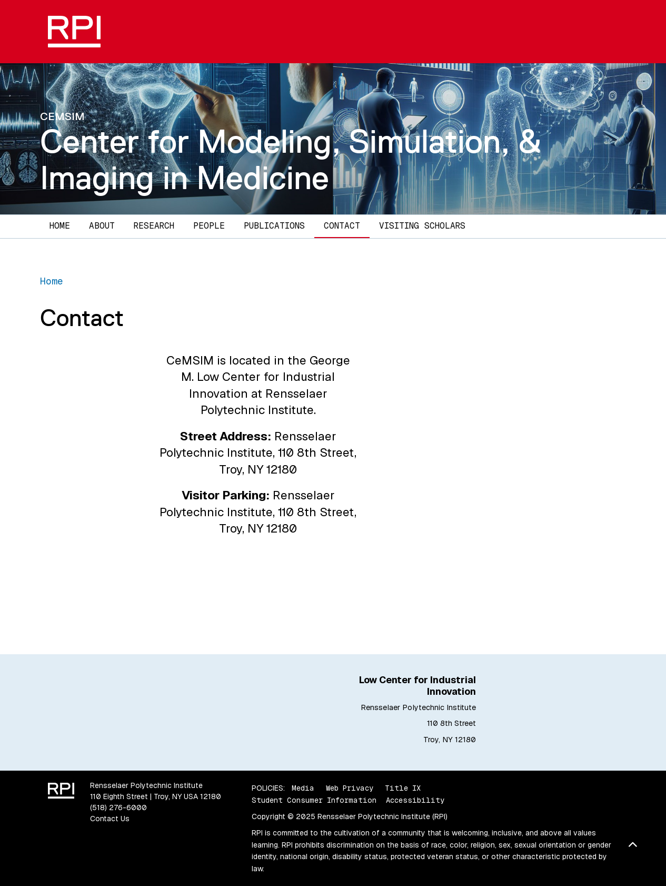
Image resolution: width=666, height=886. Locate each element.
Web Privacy (349, 788)
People (209, 225)
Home (59, 225)
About (102, 225)
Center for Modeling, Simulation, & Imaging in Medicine (290, 159)
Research (154, 225)
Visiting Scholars (422, 225)
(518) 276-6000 (118, 807)
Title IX (403, 788)
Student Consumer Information (314, 800)
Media (303, 788)
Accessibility (415, 800)
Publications (274, 225)
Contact (342, 225)
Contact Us (110, 818)
